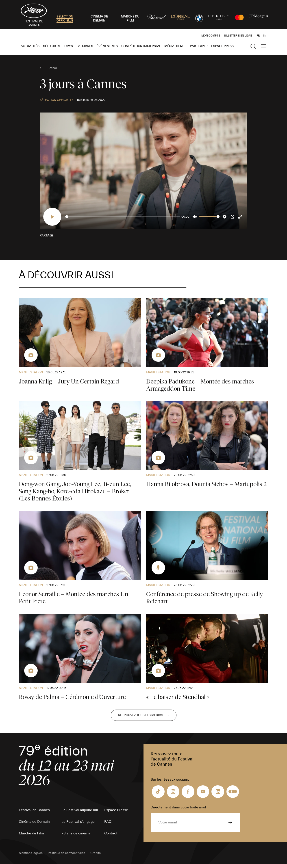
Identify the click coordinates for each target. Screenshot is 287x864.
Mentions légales (31, 853)
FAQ (107, 822)
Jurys (68, 46)
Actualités (30, 46)
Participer (199, 46)
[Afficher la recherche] (253, 46)
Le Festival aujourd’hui (80, 810)
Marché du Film (31, 833)
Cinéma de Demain (34, 822)
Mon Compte (210, 35)
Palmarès (84, 46)
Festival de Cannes (34, 810)
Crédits (95, 853)
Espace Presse (223, 46)
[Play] (52, 217)
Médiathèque (175, 46)
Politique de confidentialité (66, 853)
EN (264, 35)
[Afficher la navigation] (263, 46)
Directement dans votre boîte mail (178, 807)
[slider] (122, 216)
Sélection (51, 46)
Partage (47, 235)
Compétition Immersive (141, 46)
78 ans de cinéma (76, 833)
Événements (107, 46)
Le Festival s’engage (78, 822)
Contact (110, 833)
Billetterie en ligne (238, 35)
